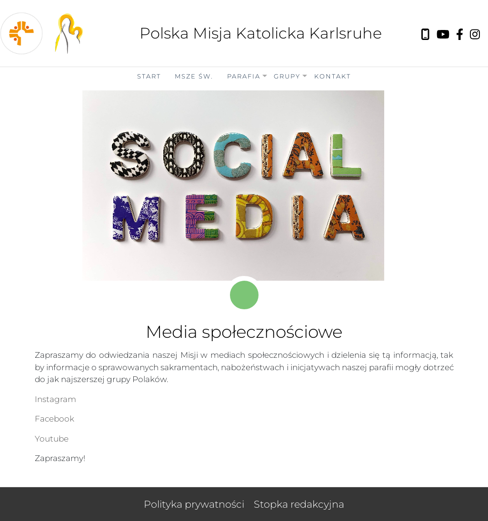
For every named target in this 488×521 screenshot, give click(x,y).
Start (149, 76)
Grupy (287, 76)
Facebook (54, 418)
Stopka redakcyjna (299, 504)
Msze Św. (194, 76)
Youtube (52, 438)
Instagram (55, 399)
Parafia (243, 76)
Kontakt (332, 76)
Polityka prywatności (194, 504)
